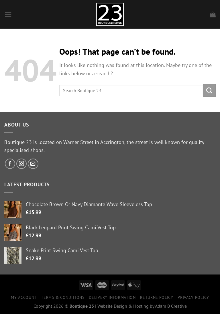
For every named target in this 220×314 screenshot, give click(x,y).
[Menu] (8, 14)
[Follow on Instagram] (21, 164)
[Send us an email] (33, 164)
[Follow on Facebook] (10, 164)
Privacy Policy (193, 297)
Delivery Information (112, 297)
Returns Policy (156, 297)
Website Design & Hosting (123, 306)
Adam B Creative (171, 306)
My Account (24, 297)
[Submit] (209, 90)
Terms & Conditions (62, 297)
